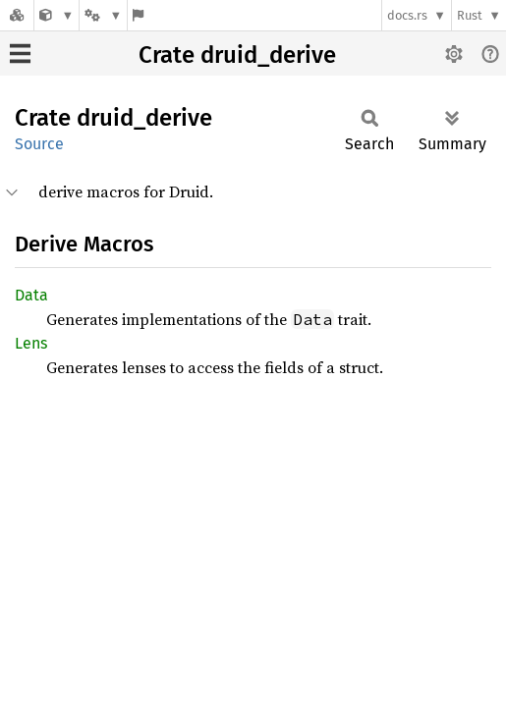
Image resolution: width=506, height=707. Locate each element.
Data (31, 295)
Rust (469, 15)
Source (39, 144)
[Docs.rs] (16, 15)
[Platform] (103, 15)
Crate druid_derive (237, 55)
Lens (31, 343)
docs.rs (407, 15)
